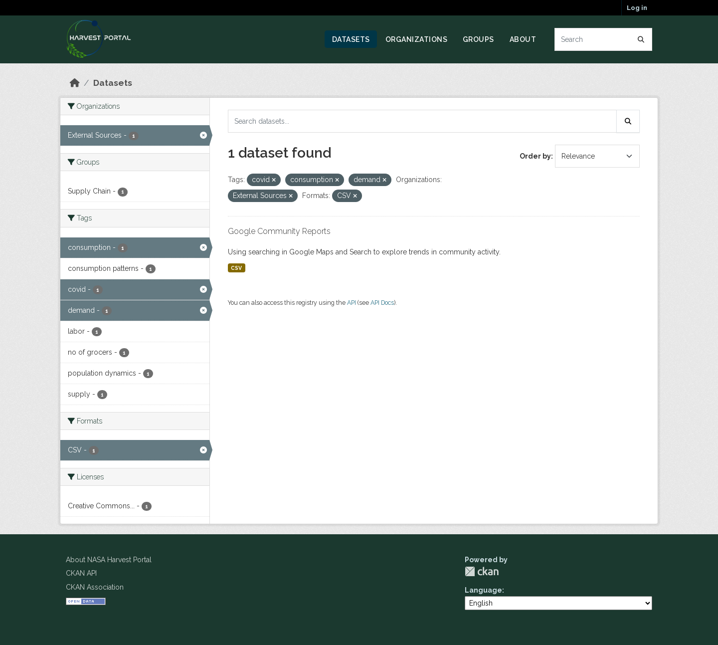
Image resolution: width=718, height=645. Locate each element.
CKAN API (81, 573)
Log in (637, 7)
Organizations (416, 39)
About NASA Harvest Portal (109, 560)
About (523, 39)
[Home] (75, 83)
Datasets (351, 39)
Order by (535, 156)
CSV (236, 268)
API (351, 302)
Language (483, 590)
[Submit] (641, 39)
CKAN (482, 571)
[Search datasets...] (603, 39)
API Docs (382, 302)
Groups (478, 39)
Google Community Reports (279, 231)
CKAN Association (95, 587)
